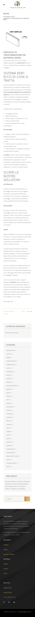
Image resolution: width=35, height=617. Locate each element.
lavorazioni (9, 407)
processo (6, 313)
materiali (8, 311)
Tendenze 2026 (11, 463)
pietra (8, 435)
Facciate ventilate (11, 385)
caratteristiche (10, 361)
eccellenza (9, 371)
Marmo (6, 564)
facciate (8, 382)
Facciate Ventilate (9, 554)
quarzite (9, 445)
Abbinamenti (10, 350)
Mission (8, 421)
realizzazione (10, 449)
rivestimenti (10, 452)
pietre (8, 438)
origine (8, 431)
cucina (8, 368)
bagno (8, 357)
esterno (8, 378)
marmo (8, 410)
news (13, 311)
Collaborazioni (10, 364)
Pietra (5, 573)
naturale (9, 424)
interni (8, 396)
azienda (8, 354)
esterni (8, 375)
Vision (8, 467)
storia (8, 459)
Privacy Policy (8, 592)
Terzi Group (7, 16)
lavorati (8, 403)
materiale (9, 414)
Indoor (6, 549)
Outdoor (6, 545)
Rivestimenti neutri (12, 456)
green (8, 393)
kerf (13, 16)
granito (8, 389)
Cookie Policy (8, 588)
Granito (6, 569)
